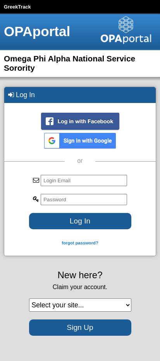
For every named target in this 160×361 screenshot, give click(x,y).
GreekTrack (17, 7)
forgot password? (80, 243)
